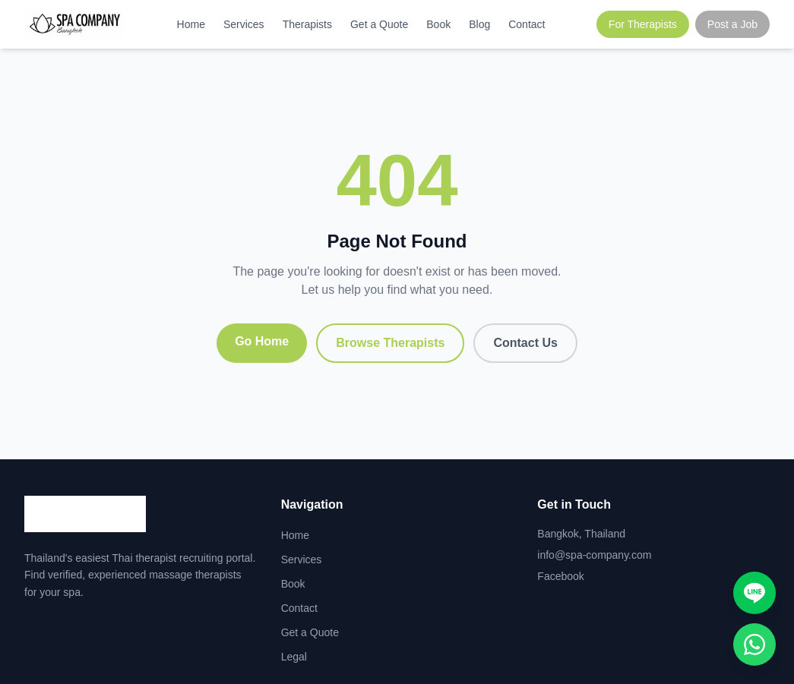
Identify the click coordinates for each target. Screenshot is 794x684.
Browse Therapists (390, 342)
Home (191, 24)
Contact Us (525, 342)
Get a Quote (379, 24)
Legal (294, 657)
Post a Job (732, 24)
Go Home (262, 341)
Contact (526, 24)
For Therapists (643, 24)
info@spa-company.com (594, 555)
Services (243, 24)
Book (438, 24)
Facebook (560, 576)
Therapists (307, 24)
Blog (479, 24)
